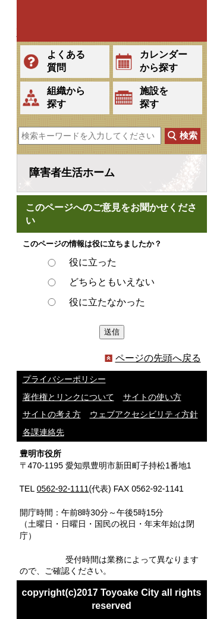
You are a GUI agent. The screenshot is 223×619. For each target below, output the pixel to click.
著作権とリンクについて (68, 397)
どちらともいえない (112, 282)
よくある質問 (66, 61)
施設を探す (154, 97)
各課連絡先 (43, 432)
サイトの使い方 (152, 397)
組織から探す (66, 97)
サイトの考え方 (52, 414)
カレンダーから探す (163, 61)
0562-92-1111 (63, 488)
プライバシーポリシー (64, 379)
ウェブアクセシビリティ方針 (144, 414)
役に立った (93, 262)
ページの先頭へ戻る (153, 358)
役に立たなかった (107, 302)
